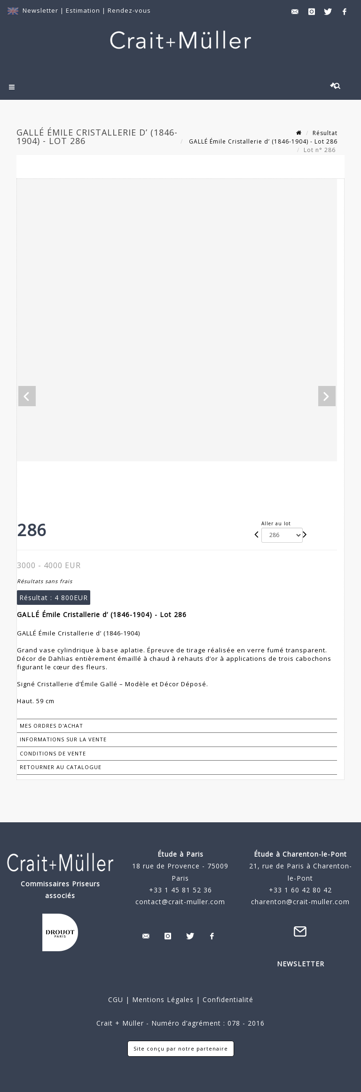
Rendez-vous (129, 10)
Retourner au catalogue (61, 767)
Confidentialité (226, 999)
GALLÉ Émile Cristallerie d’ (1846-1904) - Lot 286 (262, 141)
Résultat (325, 133)
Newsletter (40, 10)
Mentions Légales (163, 999)
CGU (115, 999)
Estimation (84, 10)
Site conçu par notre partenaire (180, 1048)
